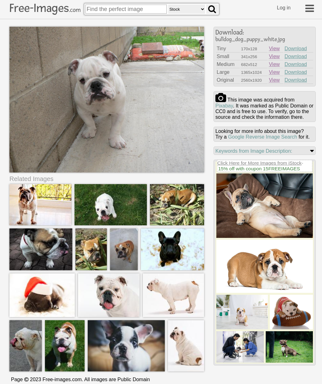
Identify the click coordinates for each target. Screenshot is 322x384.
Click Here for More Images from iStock (259, 163)
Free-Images (44, 8)
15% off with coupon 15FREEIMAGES (259, 168)
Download (296, 48)
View (274, 48)
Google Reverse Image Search (262, 137)
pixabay (224, 105)
